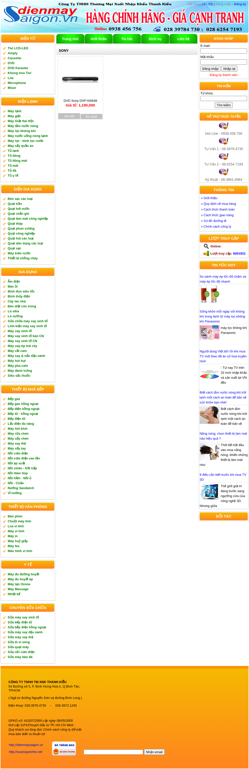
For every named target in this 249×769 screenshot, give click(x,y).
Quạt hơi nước (19, 209)
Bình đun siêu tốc (21, 291)
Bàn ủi (13, 286)
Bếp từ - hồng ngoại (23, 414)
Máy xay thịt (17, 443)
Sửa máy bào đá (20, 657)
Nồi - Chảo (16, 483)
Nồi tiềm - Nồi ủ (19, 478)
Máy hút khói (17, 428)
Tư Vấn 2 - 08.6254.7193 (223, 164)
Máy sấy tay (17, 448)
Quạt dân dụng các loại (25, 243)
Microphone (17, 83)
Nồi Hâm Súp (18, 473)
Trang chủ (70, 39)
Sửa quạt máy (18, 647)
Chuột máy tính (19, 521)
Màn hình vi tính (20, 551)
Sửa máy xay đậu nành (25, 632)
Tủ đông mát (17, 160)
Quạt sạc (14, 248)
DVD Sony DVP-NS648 (80, 101)
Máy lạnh (14, 111)
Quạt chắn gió (18, 213)
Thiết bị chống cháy (23, 258)
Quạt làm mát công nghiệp (28, 218)
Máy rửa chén (18, 433)
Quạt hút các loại (20, 238)
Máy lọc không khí (22, 131)
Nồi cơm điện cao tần (24, 458)
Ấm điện (14, 281)
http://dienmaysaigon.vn (26, 745)
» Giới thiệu (209, 198)
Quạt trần (15, 204)
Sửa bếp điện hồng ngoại (27, 627)
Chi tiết (69, 116)
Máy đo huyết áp (20, 579)
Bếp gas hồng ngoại (23, 404)
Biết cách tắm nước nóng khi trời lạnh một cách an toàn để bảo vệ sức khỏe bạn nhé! (223, 397)
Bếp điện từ (16, 419)
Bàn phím (15, 516)
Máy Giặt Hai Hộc (21, 121)
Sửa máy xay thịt (20, 637)
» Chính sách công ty (216, 226)
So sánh (91, 116)
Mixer (12, 88)
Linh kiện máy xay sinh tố (27, 326)
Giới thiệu (99, 39)
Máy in (13, 536)
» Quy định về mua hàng (218, 204)
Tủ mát (13, 165)
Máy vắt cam (17, 351)
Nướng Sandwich (21, 488)
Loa (10, 78)
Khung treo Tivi (19, 73)
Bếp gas (14, 399)
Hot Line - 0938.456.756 (223, 133)
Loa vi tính (16, 526)
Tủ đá (12, 170)
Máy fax (14, 546)
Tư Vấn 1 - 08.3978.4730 (223, 149)
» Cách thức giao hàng (217, 215)
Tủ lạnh (13, 151)
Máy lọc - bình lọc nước (26, 141)
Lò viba (13, 311)
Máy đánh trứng (20, 370)
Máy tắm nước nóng (23, 126)
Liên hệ (183, 39)
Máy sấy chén (18, 438)
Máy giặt (14, 116)
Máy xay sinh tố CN (22, 341)
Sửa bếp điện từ (20, 622)
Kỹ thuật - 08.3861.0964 (223, 180)
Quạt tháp (15, 223)
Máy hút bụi (17, 361)
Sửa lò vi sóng (19, 642)
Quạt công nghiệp (21, 233)
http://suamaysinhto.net (25, 752)
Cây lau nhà (17, 301)
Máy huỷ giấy (18, 541)
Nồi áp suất (16, 463)
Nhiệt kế (14, 594)
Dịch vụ (155, 39)
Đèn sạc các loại (20, 199)
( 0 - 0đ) (200, 4)
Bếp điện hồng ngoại (23, 409)
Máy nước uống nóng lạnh (28, 136)
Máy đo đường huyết (23, 574)
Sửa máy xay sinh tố (23, 617)
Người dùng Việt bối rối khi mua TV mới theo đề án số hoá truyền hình (223, 356)
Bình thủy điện (19, 296)
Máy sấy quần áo (20, 146)
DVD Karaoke (18, 68)
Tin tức (126, 39)
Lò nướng (15, 316)
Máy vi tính (16, 531)
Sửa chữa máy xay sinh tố (28, 321)
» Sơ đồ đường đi (213, 221)
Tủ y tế (13, 175)
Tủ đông (14, 156)
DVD (11, 63)
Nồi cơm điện (18, 453)
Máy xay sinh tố (20, 331)
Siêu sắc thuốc (19, 375)
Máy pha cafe (18, 366)
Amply (13, 53)
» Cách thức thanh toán (218, 209)
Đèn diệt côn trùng (22, 306)
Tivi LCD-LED (18, 48)
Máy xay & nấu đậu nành (26, 356)
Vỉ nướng (15, 493)
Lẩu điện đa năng (21, 423)
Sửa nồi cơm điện (21, 652)
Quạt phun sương (21, 228)
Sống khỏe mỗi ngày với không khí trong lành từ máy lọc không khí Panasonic (222, 316)
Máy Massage (18, 589)
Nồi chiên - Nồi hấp (22, 468)
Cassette (14, 58)
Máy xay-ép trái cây (22, 346)
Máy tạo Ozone (19, 584)
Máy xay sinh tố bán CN (26, 336)
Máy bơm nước (19, 253)
